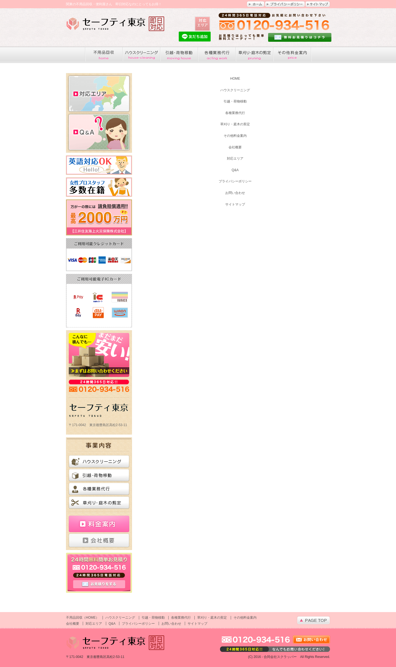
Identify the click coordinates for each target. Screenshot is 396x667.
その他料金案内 (235, 136)
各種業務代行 (235, 113)
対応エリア (99, 93)
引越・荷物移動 (235, 101)
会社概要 (235, 147)
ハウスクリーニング (235, 90)
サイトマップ (235, 204)
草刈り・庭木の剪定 (235, 124)
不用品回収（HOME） (82, 617)
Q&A (99, 133)
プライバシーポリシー (235, 181)
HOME (235, 78)
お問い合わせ (235, 193)
